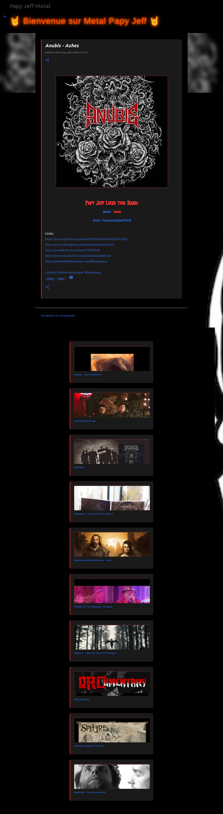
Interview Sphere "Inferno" (89, 746)
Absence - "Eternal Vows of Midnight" (95, 653)
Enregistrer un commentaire (58, 315)
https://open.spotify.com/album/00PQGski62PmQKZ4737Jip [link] (86, 239)
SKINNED (79, 467)
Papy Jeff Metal (30, 6)
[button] (47, 60)
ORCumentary (82, 699)
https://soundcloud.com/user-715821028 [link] (72, 250)
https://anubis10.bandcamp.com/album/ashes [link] (76, 261)
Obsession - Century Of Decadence (93, 514)
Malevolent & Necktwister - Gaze (93, 560)
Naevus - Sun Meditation (88, 374)
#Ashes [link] (62, 272)
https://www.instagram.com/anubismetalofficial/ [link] (79, 244)
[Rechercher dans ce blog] (202, 16)
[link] (107, 212)
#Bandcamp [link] (92, 272)
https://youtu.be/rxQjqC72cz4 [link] (112, 221)
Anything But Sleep (85, 421)
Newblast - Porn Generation (90, 792)
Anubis (50, 279)
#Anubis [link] (51, 272)
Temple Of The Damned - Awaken (93, 606)
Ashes (61, 279)
